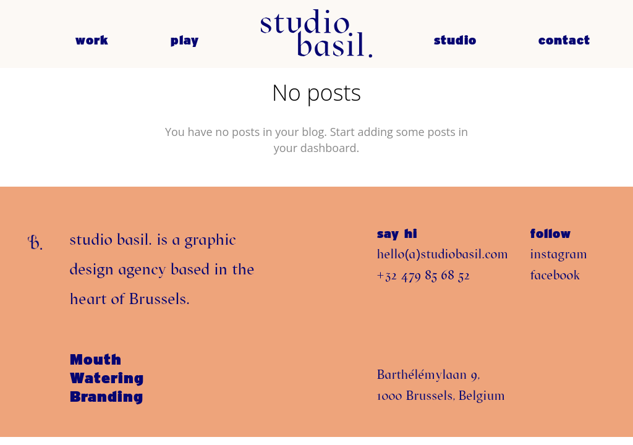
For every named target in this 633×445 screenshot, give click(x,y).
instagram (559, 254)
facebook (555, 275)
